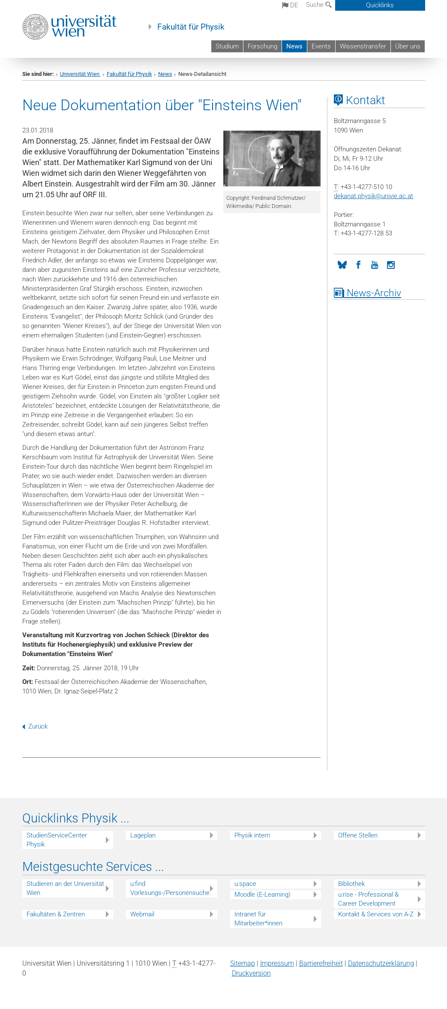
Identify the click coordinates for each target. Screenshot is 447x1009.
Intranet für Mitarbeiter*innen (258, 918)
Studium (227, 46)
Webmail (142, 914)
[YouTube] (374, 264)
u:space (245, 884)
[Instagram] (391, 264)
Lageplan (143, 835)
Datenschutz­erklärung (381, 963)
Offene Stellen (358, 835)
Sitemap (242, 963)
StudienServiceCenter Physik (57, 839)
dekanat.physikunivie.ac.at (373, 196)
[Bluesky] (342, 264)
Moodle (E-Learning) (262, 894)
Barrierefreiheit (321, 963)
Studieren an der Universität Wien (65, 888)
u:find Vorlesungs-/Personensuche (170, 888)
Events (321, 46)
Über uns (407, 46)
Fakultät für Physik (191, 27)
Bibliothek (351, 884)
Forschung (262, 46)
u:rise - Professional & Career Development (368, 899)
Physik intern (252, 835)
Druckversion (251, 973)
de (290, 5)
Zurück (35, 726)
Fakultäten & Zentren (56, 914)
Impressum (277, 963)
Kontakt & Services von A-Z (376, 914)
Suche (319, 5)
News (294, 46)
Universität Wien (80, 74)
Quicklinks (380, 5)
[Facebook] (358, 264)
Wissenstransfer (363, 46)
